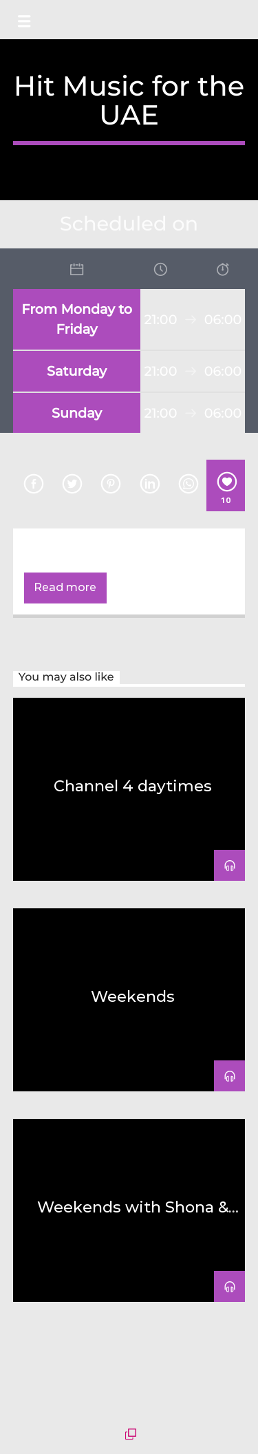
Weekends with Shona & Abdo (132, 1215)
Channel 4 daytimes (133, 785)
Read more (65, 587)
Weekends (133, 996)
